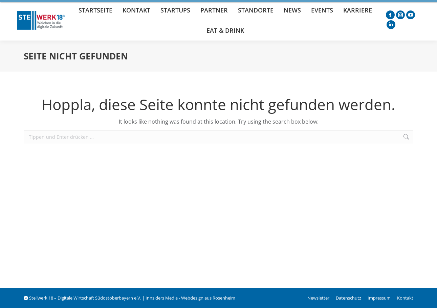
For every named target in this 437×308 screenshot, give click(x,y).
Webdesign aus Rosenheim (208, 298)
